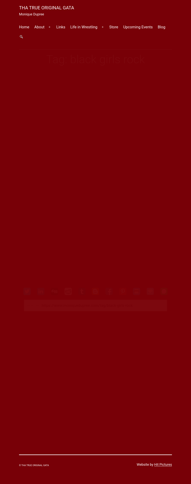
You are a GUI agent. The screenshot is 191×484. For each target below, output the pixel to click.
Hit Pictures (163, 464)
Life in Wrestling (83, 27)
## (21, 36)
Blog (161, 27)
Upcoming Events (138, 27)
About (39, 27)
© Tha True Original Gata (34, 465)
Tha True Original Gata (46, 7)
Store (113, 27)
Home (24, 27)
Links (60, 27)
